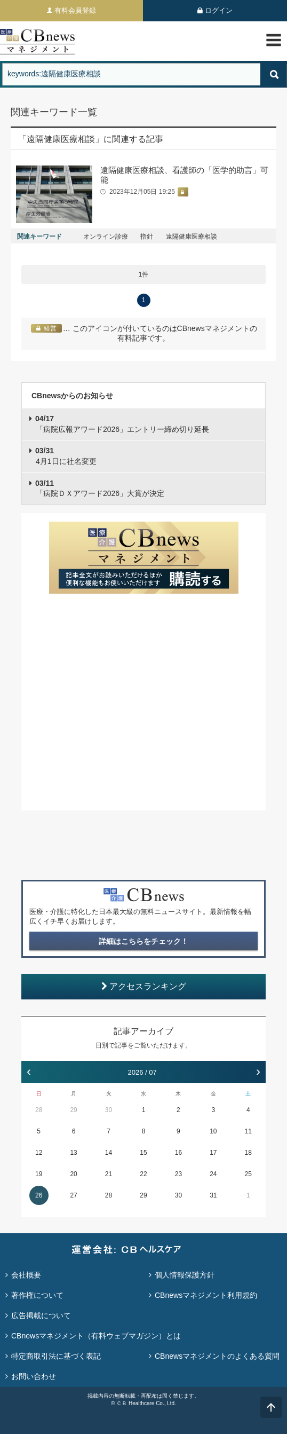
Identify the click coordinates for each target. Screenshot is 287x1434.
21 (108, 1174)
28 (38, 1110)
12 (38, 1152)
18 (248, 1152)
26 (38, 1195)
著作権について (37, 1295)
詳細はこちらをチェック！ (143, 941)
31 (213, 1195)
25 (248, 1174)
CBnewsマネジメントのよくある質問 (217, 1356)
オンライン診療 (105, 236)
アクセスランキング (143, 986)
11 (248, 1131)
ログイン (219, 10)
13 (73, 1152)
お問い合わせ (33, 1376)
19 (38, 1174)
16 (178, 1152)
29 (73, 1110)
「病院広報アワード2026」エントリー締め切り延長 (122, 424)
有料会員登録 (75, 10)
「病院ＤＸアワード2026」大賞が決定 (99, 488)
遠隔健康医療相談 (191, 236)
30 (108, 1110)
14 (108, 1152)
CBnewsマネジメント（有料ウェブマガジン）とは (96, 1335)
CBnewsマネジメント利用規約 (206, 1295)
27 (73, 1195)
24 (213, 1174)
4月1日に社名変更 (66, 456)
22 (143, 1174)
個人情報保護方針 (184, 1275)
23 (178, 1174)
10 (213, 1131)
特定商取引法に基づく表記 (56, 1356)
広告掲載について (41, 1315)
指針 (146, 236)
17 (213, 1152)
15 (143, 1152)
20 (73, 1174)
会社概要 (26, 1275)
